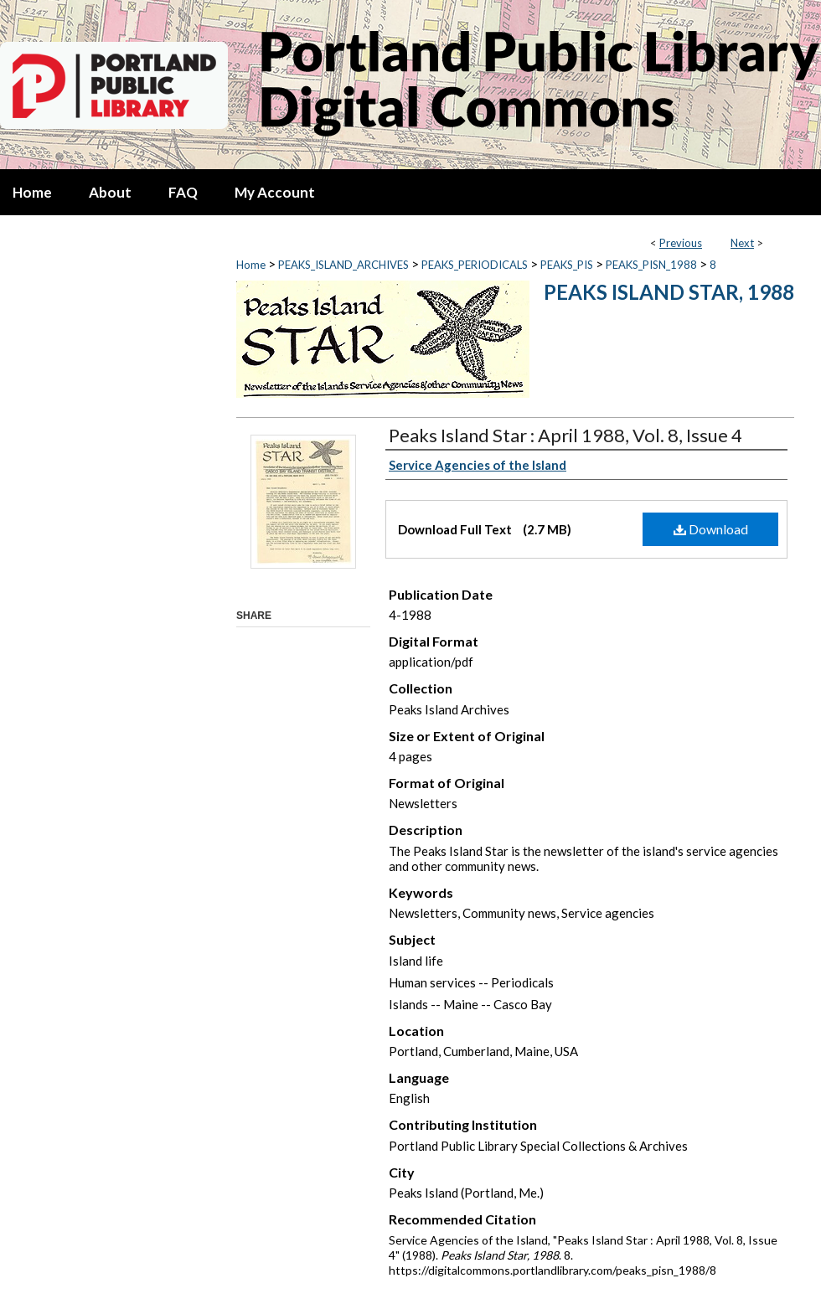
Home (251, 264)
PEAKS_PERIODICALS (474, 264)
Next (742, 243)
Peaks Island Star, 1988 (669, 292)
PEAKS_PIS (566, 264)
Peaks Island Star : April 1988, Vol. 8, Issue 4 (565, 435)
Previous (680, 243)
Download (711, 529)
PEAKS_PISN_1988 (651, 264)
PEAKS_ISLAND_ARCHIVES (343, 264)
